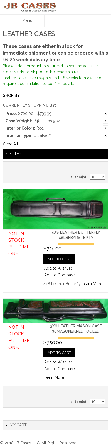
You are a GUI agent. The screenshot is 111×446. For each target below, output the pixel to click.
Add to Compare (59, 275)
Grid (100, 167)
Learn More (92, 283)
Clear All (10, 144)
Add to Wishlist (58, 268)
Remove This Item (105, 113)
